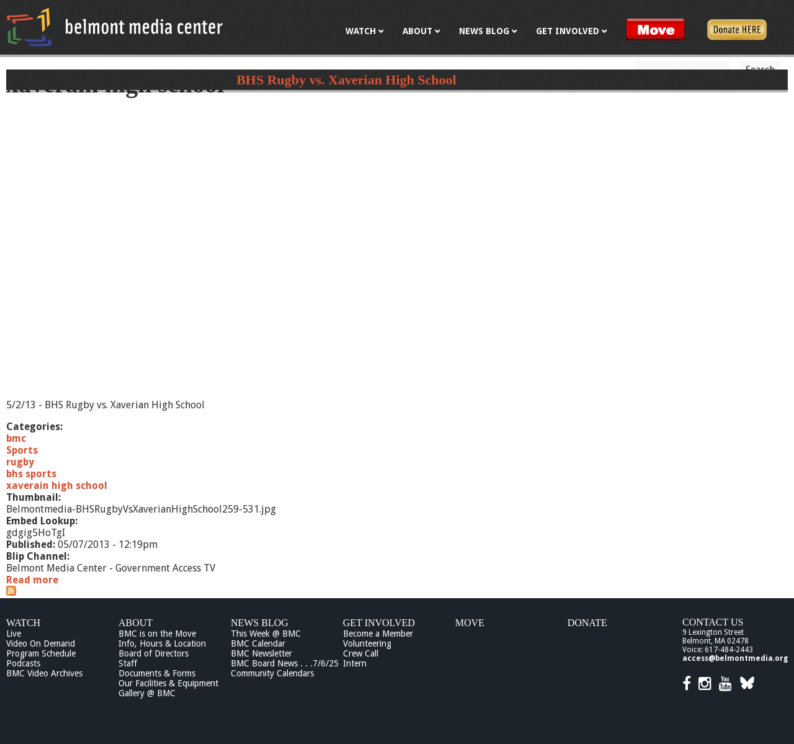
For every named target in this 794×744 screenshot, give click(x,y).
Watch (23, 622)
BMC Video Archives (44, 673)
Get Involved (379, 622)
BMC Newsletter (261, 653)
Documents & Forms (156, 673)
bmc (16, 438)
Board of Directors (153, 653)
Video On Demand (40, 643)
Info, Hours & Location (162, 643)
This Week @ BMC (266, 634)
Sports (22, 450)
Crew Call (360, 653)
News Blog (259, 622)
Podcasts (23, 663)
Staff (127, 663)
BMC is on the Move (157, 634)
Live (13, 634)
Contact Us (712, 622)
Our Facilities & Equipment (168, 683)
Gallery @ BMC (147, 693)
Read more (32, 580)
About (135, 622)
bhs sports (31, 474)
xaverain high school (56, 485)
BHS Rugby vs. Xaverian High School (346, 79)
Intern (355, 663)
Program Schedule (41, 653)
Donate (587, 622)
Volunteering (367, 643)
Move (469, 622)
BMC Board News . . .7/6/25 (285, 663)
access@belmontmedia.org (735, 658)
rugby (20, 462)
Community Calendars (272, 673)
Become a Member (378, 634)
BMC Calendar (258, 643)
